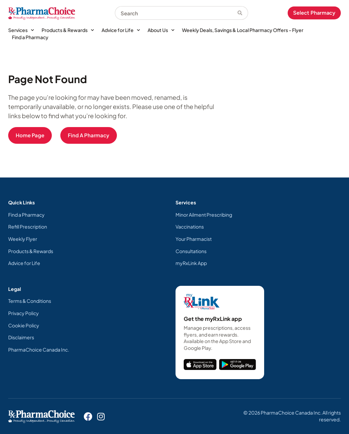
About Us (161, 30)
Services (21, 30)
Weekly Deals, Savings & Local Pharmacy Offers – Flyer (242, 30)
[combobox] (176, 13)
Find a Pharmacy (30, 37)
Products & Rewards (68, 30)
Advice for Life (121, 30)
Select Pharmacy (314, 13)
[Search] (243, 13)
